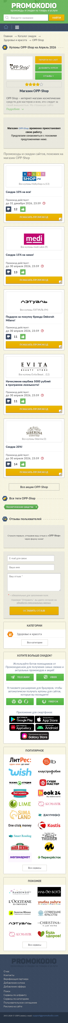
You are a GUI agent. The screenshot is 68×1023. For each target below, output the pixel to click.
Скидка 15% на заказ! (20, 254)
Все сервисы (34, 867)
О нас (6, 971)
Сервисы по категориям (16, 998)
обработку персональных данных (34, 602)
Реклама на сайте (13, 1006)
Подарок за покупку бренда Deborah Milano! (30, 318)
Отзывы (48, 76)
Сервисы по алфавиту (15, 995)
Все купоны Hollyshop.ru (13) (34, 184)
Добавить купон (48, 68)
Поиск (7, 991)
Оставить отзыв (34, 610)
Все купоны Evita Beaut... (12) (34, 374)
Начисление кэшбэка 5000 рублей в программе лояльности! (28, 383)
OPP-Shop (23, 128)
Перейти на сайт (48, 60)
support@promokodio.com (45, 1015)
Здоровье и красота (29, 634)
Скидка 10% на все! (18, 191)
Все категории (34, 642)
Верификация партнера (16, 978)
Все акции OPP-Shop (34, 487)
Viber (50, 677)
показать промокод (34, 217)
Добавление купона (14, 982)
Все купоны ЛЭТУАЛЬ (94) (34, 309)
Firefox (50, 701)
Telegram (20, 677)
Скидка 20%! (14, 446)
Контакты (9, 975)
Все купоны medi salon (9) (34, 247)
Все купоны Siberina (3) (34, 439)
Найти (56, 17)
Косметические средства (19, 506)
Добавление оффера (15, 986)
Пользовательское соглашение (20, 1002)
